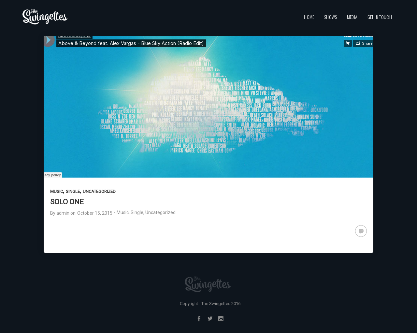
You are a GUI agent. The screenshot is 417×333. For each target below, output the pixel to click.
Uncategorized (99, 191)
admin (62, 213)
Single (73, 191)
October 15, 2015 (94, 213)
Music (56, 191)
